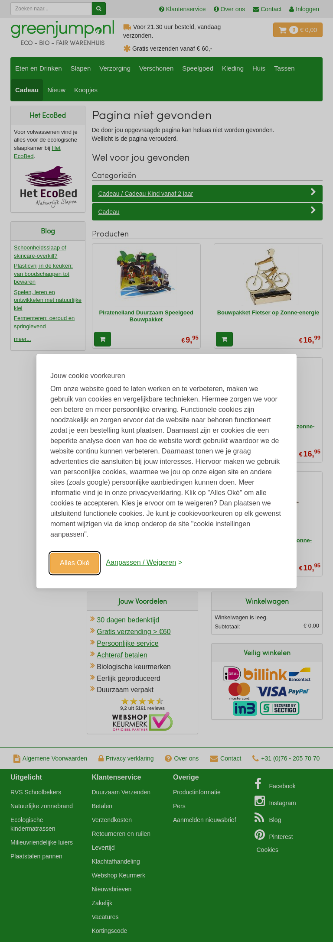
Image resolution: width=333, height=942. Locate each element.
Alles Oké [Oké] (74, 562)
